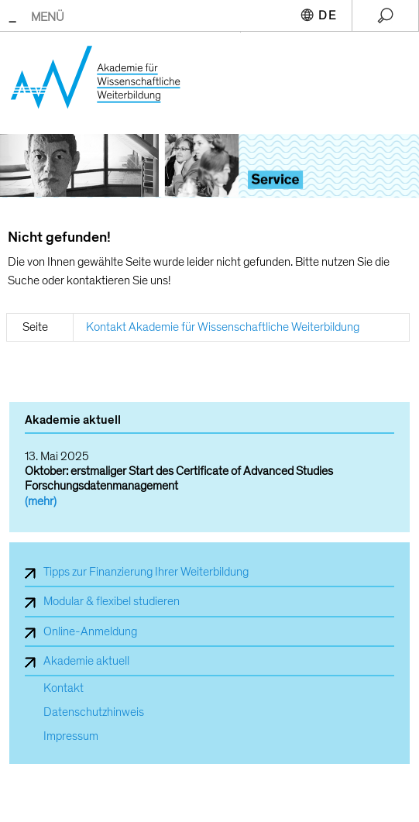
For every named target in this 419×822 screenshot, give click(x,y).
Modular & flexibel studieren (111, 601)
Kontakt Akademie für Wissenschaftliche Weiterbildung (222, 326)
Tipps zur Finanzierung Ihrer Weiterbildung (146, 571)
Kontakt (63, 688)
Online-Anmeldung (90, 631)
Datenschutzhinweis (93, 712)
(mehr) (41, 501)
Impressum (70, 736)
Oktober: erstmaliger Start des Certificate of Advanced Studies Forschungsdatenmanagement (179, 478)
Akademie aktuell (86, 660)
